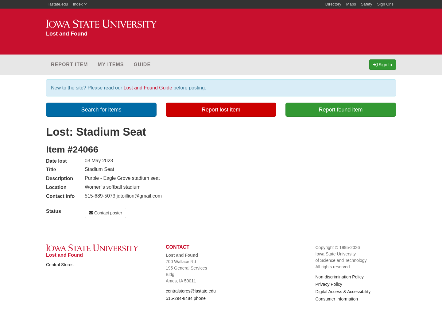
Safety (366, 4)
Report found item (341, 110)
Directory (333, 4)
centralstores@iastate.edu (191, 291)
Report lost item (221, 110)
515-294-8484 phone (186, 298)
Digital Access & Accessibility (343, 291)
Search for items (101, 110)
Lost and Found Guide (148, 87)
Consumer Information (337, 298)
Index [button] (80, 4)
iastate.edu (58, 4)
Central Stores (59, 264)
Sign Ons (385, 4)
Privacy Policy (329, 284)
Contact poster (105, 212)
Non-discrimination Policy (340, 276)
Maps (351, 4)
